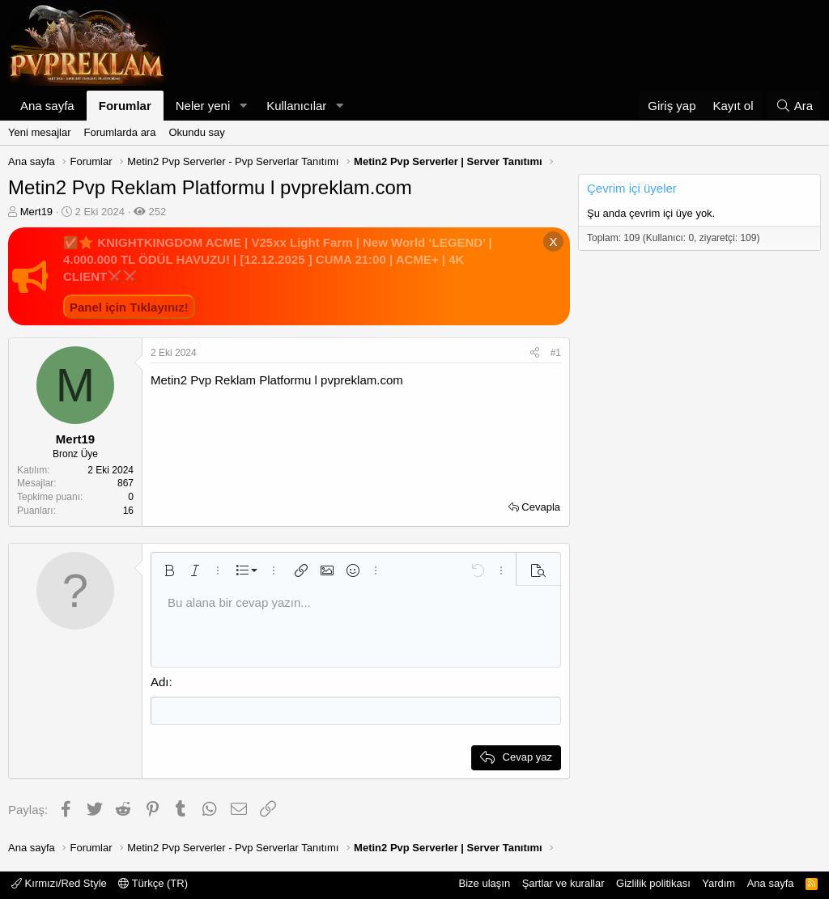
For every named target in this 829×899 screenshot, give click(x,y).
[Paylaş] (535, 353)
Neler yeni (203, 105)
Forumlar (125, 105)
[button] (243, 106)
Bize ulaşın (485, 883)
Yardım (718, 883)
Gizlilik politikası (653, 883)
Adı (160, 682)
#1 (556, 352)
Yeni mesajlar (39, 132)
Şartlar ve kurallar (563, 883)
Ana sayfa (47, 105)
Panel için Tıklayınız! (129, 307)
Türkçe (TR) (153, 883)
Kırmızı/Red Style (59, 883)
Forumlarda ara (120, 132)
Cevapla (540, 507)
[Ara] (794, 106)
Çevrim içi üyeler (632, 188)
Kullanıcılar (296, 105)
